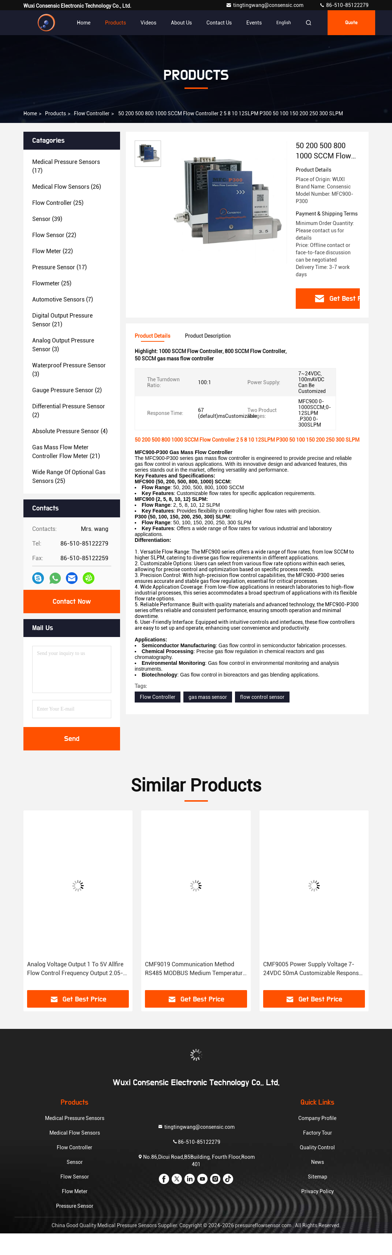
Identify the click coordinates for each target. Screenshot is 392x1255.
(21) (62, 320)
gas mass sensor (207, 697)
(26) (66, 186)
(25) (57, 202)
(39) (47, 219)
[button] (47, 903)
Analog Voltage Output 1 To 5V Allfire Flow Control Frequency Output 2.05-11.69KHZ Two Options (75, 969)
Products (115, 23)
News (317, 1162)
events (254, 23)
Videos (148, 23)
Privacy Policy (317, 1191)
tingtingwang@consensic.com (265, 5)
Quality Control (317, 1147)
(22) (54, 235)
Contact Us (219, 23)
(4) (70, 431)
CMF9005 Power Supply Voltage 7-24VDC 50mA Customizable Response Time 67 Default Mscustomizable (312, 969)
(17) (66, 166)
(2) (67, 390)
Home (83, 23)
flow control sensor (262, 697)
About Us (181, 23)
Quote (351, 22)
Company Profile (317, 1118)
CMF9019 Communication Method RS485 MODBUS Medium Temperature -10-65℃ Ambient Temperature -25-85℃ (195, 969)
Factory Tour (317, 1133)
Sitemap (317, 1177)
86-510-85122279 (344, 5)
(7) (62, 299)
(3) (63, 345)
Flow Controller (91, 113)
